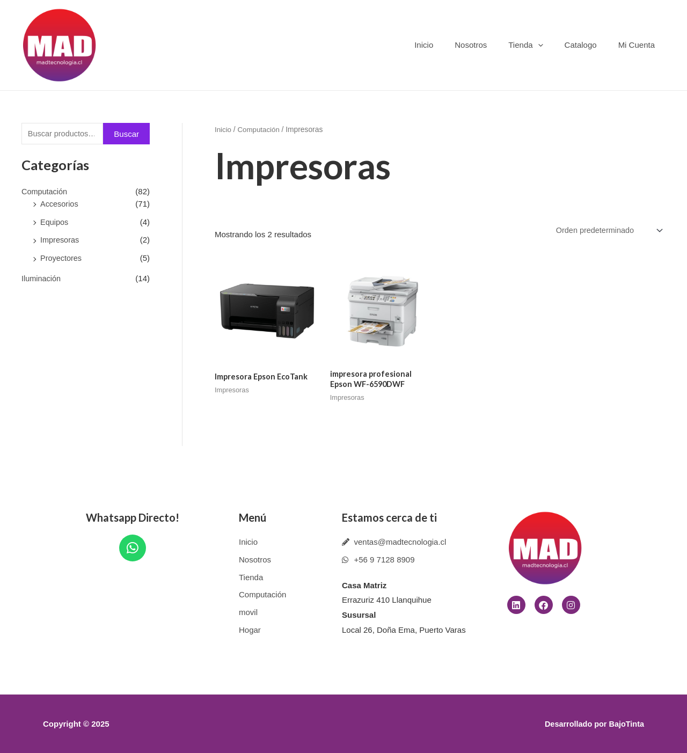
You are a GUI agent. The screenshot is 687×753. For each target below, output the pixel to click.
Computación (45, 192)
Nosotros (489, 44)
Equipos (54, 222)
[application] (551, 44)
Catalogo (589, 44)
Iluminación (41, 278)
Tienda (539, 44)
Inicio (447, 44)
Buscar (126, 134)
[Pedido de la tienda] (606, 230)
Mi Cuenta (639, 44)
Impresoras (60, 240)
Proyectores (61, 259)
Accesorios (59, 204)
